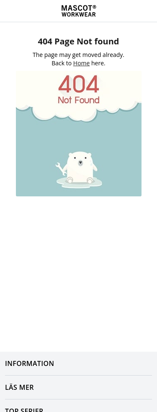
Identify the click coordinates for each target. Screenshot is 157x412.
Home (81, 63)
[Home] (79, 11)
